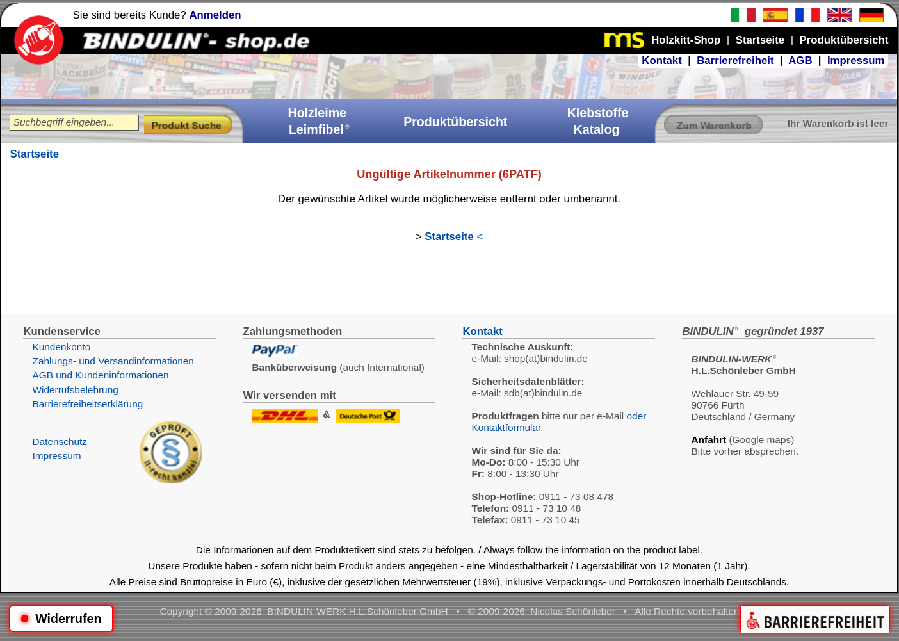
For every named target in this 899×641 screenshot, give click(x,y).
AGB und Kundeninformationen (100, 374)
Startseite (34, 154)
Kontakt (661, 60)
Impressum (856, 60)
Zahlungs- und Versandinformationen (112, 360)
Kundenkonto (61, 346)
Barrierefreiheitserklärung (87, 403)
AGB (800, 60)
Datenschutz (59, 441)
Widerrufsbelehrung (75, 389)
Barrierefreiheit (735, 60)
